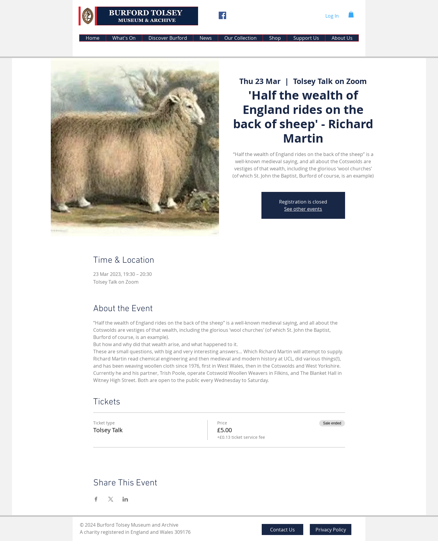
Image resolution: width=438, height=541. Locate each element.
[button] (351, 14)
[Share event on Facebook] (96, 499)
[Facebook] (222, 15)
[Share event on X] (111, 499)
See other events (303, 209)
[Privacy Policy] (331, 529)
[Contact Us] (282, 529)
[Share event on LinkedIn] (125, 499)
